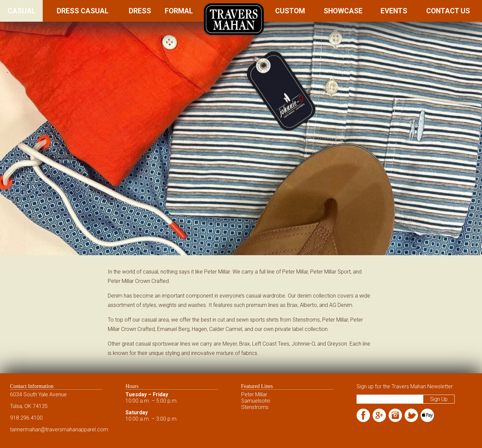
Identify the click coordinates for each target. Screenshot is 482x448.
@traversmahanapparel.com (74, 429)
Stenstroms (255, 407)
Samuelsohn (255, 401)
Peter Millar (254, 394)
